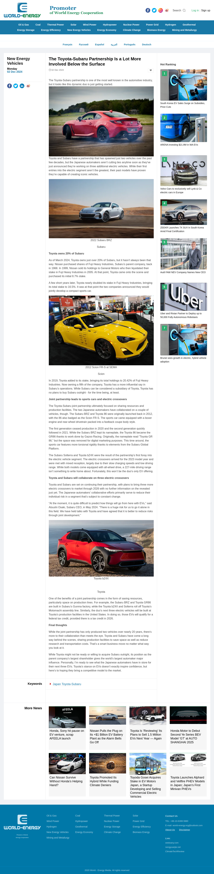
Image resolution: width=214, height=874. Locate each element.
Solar (73, 24)
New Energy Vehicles (79, 30)
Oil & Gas (23, 24)
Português (129, 44)
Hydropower (110, 24)
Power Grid (152, 24)
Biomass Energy (156, 30)
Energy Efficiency (51, 30)
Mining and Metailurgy (184, 30)
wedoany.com (172, 842)
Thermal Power (55, 24)
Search (177, 10)
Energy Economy (106, 30)
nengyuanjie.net (173, 847)
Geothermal (189, 24)
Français (67, 44)
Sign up (205, 10)
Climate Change (132, 30)
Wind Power (89, 24)
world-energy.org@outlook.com (188, 825)
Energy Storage (25, 30)
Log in (195, 10)
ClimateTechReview (174, 851)
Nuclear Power (131, 24)
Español (99, 44)
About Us (170, 829)
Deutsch (146, 44)
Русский (83, 44)
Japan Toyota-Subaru (67, 684)
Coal (37, 24)
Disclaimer (184, 829)
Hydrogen (170, 24)
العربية (114, 44)
